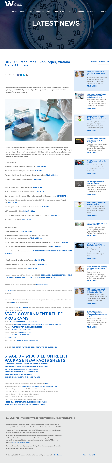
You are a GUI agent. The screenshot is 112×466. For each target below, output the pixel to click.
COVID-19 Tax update (20, 335)
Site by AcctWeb (89, 455)
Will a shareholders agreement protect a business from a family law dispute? (97, 313)
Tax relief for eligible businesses (27, 327)
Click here (39, 260)
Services (40, 11)
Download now (25, 231)
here (13, 302)
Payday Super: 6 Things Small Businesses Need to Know (96, 118)
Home (14, 11)
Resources (59, 11)
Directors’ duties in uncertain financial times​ (25, 404)
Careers (80, 11)
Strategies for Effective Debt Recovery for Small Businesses (96, 73)
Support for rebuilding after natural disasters (97, 224)
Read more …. (42, 166)
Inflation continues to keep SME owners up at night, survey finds (96, 140)
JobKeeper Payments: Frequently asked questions (34, 347)
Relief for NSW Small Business (23, 322)
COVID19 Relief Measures (27, 340)
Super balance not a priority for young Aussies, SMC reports (97, 268)
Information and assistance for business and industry (38, 324)
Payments (91, 11)
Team (22, 11)
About (30, 11)
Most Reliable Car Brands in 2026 (96, 161)
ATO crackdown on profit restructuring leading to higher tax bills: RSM (96, 290)
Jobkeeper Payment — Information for (26, 364)
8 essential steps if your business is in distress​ (26, 402)
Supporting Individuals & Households (21, 372)
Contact (102, 11)
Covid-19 (12, 337)
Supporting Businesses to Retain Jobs (21, 369)
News (49, 11)
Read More (91, 86)
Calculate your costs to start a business (95, 182)
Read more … (41, 264)
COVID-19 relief (24, 332)
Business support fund (22, 330)
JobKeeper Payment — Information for (26, 366)
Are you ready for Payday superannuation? (96, 203)
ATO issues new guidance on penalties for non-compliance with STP (96, 95)
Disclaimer (58, 455)
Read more (24, 308)
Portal (70, 11)
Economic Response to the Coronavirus (22, 377)
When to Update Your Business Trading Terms (96, 244)
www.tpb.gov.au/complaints (21, 442)
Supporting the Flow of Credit (18, 374)
